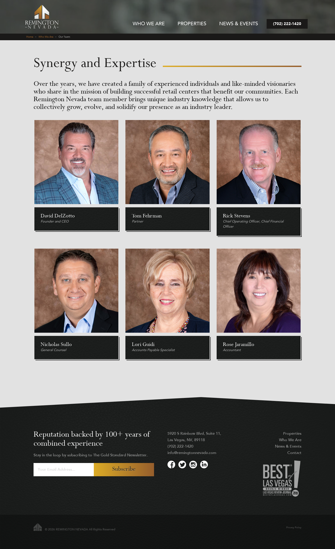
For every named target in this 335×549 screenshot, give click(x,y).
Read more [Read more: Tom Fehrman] (167, 180)
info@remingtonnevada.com (192, 453)
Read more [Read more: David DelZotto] (76, 180)
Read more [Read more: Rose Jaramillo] (259, 306)
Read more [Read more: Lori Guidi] (167, 306)
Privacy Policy (293, 528)
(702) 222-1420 (180, 447)
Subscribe (124, 469)
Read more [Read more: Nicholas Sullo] (76, 306)
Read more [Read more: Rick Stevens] (259, 180)
